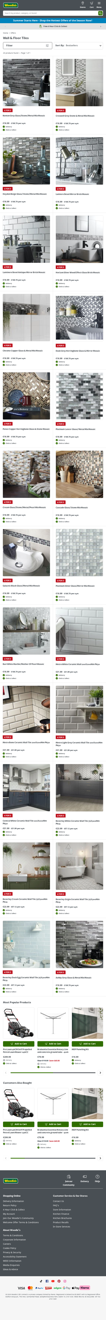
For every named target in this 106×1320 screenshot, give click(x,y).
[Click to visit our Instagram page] (64, 1281)
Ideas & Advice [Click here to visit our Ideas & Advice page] (10, 1269)
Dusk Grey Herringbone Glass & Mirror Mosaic (78, 351)
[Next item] (100, 26)
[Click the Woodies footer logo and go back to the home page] (10, 1181)
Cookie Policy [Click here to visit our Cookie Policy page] (9, 1248)
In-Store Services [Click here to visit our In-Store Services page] (61, 1226)
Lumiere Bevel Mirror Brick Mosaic (72, 194)
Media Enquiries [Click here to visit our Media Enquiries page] (11, 1265)
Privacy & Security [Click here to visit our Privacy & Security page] (12, 1252)
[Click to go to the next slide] (100, 1072)
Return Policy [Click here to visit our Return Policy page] (9, 1205)
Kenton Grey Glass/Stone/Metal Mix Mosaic (24, 116)
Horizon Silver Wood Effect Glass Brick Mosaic (78, 272)
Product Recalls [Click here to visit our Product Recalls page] (61, 1222)
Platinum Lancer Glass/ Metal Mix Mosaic (75, 429)
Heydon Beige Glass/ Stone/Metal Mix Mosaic (25, 194)
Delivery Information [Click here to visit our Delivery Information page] (13, 1201)
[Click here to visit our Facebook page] (47, 1281)
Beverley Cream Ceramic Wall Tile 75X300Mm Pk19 (25, 900)
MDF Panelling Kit (80, 1049)
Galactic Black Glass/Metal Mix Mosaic (21, 586)
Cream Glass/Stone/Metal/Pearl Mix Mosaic (24, 507)
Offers (13, 33)
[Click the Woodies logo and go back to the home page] (10, 5)
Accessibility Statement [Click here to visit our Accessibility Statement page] (15, 1256)
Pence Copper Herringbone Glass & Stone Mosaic (26, 429)
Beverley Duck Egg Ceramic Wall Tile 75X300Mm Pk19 (26, 979)
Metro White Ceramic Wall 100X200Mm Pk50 (78, 664)
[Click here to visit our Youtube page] (52, 1281)
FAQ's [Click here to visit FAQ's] (56, 1205)
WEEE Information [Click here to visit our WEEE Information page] (12, 1261)
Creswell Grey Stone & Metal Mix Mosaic (75, 116)
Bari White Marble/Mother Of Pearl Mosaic (23, 664)
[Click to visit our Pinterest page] (59, 1281)
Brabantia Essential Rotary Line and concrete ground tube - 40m (52, 1050)
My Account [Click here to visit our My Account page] (9, 1214)
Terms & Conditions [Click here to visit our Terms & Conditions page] (13, 1235)
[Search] (100, 13)
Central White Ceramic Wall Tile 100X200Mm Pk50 (25, 822)
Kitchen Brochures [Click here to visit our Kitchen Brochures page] (62, 1218)
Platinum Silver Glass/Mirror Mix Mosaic (75, 586)
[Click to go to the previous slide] (5, 1072)
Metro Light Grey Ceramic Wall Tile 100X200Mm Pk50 (79, 744)
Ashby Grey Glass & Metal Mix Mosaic (73, 978)
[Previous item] (5, 26)
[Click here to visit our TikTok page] (41, 1281)
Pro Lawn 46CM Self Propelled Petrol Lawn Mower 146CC (17, 1050)
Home (5, 33)
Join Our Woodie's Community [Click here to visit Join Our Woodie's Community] (18, 1218)
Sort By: (79, 45)
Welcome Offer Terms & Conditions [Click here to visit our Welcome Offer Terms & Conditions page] (21, 1222)
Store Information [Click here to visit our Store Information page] (62, 1209)
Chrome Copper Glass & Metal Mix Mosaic (23, 351)
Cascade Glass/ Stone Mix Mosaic (72, 507)
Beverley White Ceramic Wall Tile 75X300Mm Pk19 (78, 822)
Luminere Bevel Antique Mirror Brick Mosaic (24, 272)
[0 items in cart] (91, 5)
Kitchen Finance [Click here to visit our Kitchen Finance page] (61, 1214)
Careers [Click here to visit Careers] (7, 1244)
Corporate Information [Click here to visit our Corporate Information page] (14, 1239)
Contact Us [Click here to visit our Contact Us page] (58, 1201)
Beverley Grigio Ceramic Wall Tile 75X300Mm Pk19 (78, 900)
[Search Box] (53, 13)
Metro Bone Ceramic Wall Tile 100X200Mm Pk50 (26, 742)
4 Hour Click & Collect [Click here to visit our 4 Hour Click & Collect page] (14, 1209)
